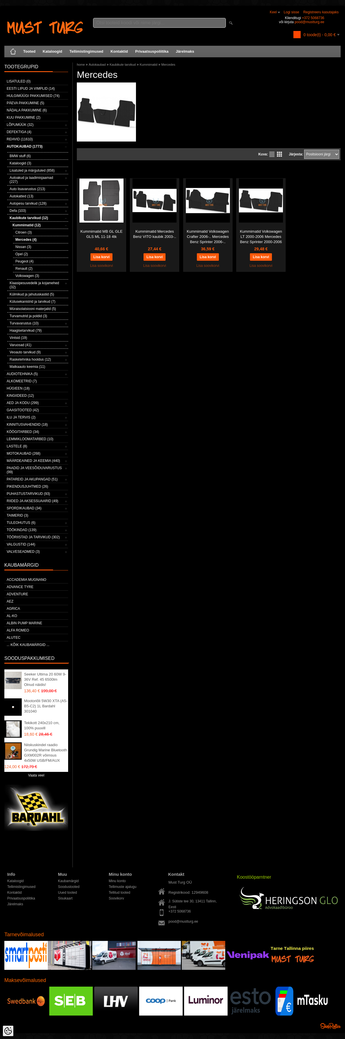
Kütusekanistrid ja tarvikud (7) (32, 302)
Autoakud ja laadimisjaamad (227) (31, 180)
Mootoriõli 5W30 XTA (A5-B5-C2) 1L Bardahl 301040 (45, 706)
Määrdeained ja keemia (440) (33, 461)
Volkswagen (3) (27, 276)
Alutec (13, 638)
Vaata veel (36, 775)
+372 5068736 (313, 18)
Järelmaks (185, 51)
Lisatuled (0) (18, 81)
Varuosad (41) (20, 345)
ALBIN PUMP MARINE (24, 623)
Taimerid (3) (17, 515)
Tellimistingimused (87, 51)
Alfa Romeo (18, 630)
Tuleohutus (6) (21, 523)
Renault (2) (23, 269)
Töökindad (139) (22, 530)
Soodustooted (68, 887)
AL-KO (12, 616)
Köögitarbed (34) (23, 432)
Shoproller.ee (330, 1026)
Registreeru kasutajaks (321, 12)
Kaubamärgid (68, 881)
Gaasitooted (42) (23, 410)
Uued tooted (67, 893)
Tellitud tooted (119, 893)
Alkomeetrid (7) (22, 381)
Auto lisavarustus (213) (27, 189)
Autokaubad (97, 64)
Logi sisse (291, 12)
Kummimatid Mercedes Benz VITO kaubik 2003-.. (154, 234)
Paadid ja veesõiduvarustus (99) (34, 470)
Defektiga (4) (19, 132)
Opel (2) (21, 254)
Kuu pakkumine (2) (23, 117)
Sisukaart (65, 898)
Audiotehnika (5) (22, 374)
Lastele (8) (17, 446)
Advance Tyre (20, 587)
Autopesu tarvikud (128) (28, 203)
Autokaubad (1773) (25, 146)
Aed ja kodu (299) (23, 403)
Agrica (13, 609)
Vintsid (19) (18, 338)
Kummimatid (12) (26, 225)
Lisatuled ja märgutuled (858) (32, 170)
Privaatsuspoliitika (151, 51)
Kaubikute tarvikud (123, 64)
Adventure (17, 594)
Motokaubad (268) (23, 453)
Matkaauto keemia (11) (27, 367)
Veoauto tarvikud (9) (25, 352)
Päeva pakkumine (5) (25, 103)
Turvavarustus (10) (24, 323)
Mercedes (168, 64)
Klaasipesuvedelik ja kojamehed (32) (34, 285)
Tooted (29, 51)
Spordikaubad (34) (24, 508)
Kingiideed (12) (20, 396)
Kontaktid (119, 51)
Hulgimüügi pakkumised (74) (33, 96)
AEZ (10, 601)
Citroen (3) (23, 232)
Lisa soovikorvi (101, 266)
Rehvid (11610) (20, 139)
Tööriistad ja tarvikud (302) (33, 537)
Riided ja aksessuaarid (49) (32, 501)
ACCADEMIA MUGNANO (26, 580)
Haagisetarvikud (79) (26, 330)
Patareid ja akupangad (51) (32, 479)
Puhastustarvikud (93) (28, 494)
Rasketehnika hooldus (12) (30, 359)
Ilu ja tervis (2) (21, 417)
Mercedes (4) (26, 240)
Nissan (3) (23, 247)
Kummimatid (148, 64)
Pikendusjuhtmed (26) (27, 486)
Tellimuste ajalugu (122, 887)
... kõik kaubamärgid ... (28, 645)
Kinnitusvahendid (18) (27, 425)
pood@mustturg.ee (309, 22)
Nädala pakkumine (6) (27, 110)
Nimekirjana (272, 154)
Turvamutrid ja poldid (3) (28, 316)
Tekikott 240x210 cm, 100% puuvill (41, 725)
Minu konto (117, 881)
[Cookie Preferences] (8, 1031)
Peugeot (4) (24, 261)
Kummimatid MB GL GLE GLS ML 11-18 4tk (101, 234)
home (81, 64)
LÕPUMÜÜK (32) (20, 125)
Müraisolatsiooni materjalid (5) (33, 309)
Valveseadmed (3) (23, 552)
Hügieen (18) (18, 388)
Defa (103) (18, 211)
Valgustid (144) (21, 544)
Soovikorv (116, 898)
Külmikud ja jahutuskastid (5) (32, 294)
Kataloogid (52, 51)
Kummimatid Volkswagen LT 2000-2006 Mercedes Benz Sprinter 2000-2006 (261, 236)
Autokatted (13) (21, 196)
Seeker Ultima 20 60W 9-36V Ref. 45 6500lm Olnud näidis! (45, 679)
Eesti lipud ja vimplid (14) (31, 89)
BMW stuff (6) (20, 156)
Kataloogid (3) (20, 163)
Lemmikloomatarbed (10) (30, 439)
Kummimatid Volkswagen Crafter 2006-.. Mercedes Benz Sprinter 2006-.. (208, 236)
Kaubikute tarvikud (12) (29, 218)
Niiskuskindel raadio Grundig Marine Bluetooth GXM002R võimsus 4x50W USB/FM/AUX (45, 753)
